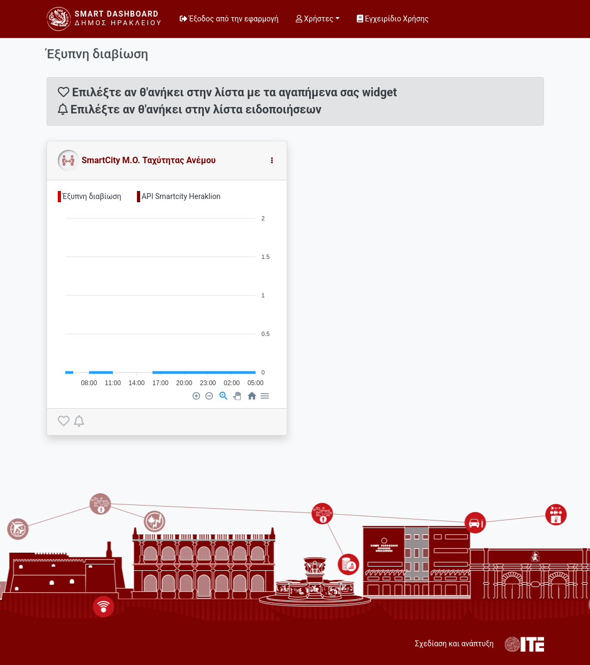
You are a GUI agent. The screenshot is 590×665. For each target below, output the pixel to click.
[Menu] (264, 395)
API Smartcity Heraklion (181, 196)
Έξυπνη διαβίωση (92, 196)
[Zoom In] (196, 395)
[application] (167, 295)
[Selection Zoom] (223, 395)
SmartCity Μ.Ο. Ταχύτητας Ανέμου (149, 160)
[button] (271, 160)
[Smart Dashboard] (105, 19)
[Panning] (237, 396)
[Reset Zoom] (251, 395)
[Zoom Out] (208, 395)
